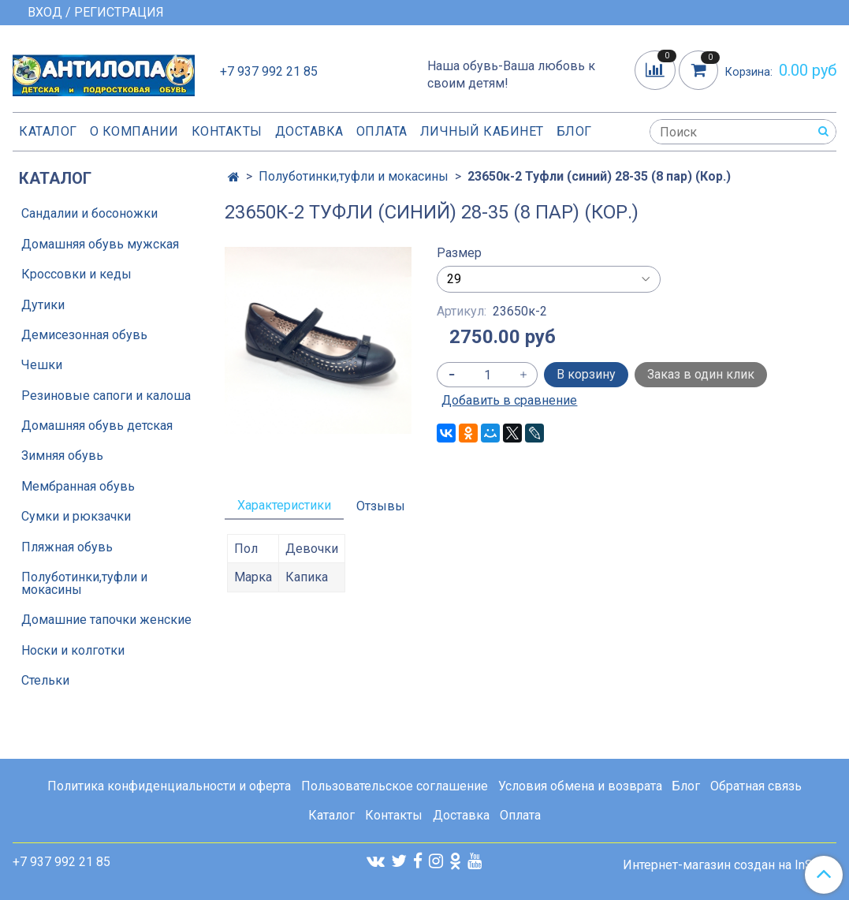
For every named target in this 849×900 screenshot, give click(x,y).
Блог (574, 131)
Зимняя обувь (62, 455)
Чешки (41, 364)
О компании (134, 131)
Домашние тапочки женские (106, 619)
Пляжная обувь (67, 547)
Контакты (227, 131)
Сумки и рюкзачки (76, 516)
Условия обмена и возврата (580, 786)
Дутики (43, 304)
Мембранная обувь (78, 486)
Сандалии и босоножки (89, 213)
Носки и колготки (73, 650)
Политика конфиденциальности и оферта (169, 786)
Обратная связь (756, 786)
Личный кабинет (482, 131)
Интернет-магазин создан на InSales (729, 865)
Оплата (382, 131)
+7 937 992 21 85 (269, 71)
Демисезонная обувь (84, 334)
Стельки (45, 680)
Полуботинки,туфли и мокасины (354, 176)
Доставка (309, 131)
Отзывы (380, 506)
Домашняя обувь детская (97, 425)
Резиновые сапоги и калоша (106, 395)
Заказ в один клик (700, 374)
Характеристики (284, 505)
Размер (459, 253)
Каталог (48, 131)
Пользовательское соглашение (394, 786)
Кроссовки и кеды (76, 274)
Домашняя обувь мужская (100, 244)
